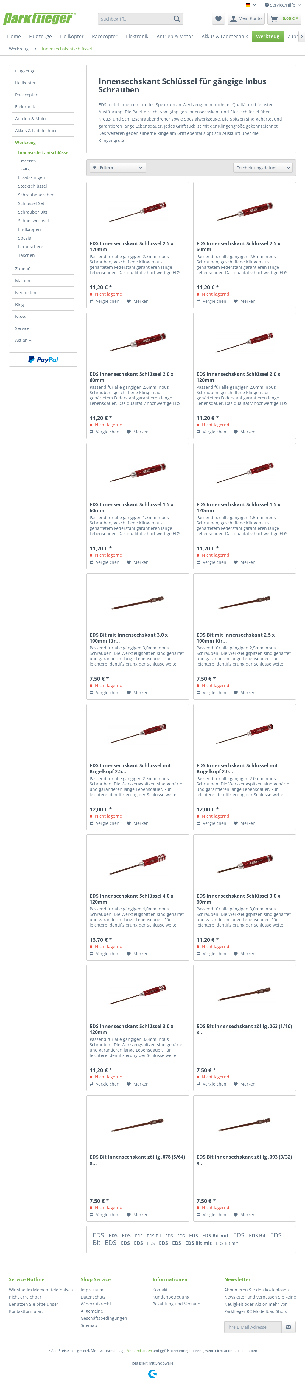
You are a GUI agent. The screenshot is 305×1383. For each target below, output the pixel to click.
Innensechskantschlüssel (43, 152)
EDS (99, 1235)
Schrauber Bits (33, 212)
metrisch (28, 160)
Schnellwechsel (33, 220)
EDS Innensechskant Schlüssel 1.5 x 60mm (131, 507)
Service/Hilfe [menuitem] (280, 5)
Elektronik (25, 106)
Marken (22, 280)
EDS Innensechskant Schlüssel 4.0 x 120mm (131, 899)
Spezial (25, 238)
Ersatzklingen (31, 177)
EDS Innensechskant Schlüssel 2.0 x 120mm (238, 377)
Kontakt (160, 1290)
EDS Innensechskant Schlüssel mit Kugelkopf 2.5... (130, 768)
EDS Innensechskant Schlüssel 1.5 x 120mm (238, 507)
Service (22, 328)
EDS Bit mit (216, 1235)
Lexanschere (30, 246)
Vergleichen (104, 301)
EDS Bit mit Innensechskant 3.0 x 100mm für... (129, 638)
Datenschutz (93, 1297)
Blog (19, 304)
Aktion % (23, 340)
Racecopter (26, 95)
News (20, 316)
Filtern (103, 167)
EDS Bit (154, 1236)
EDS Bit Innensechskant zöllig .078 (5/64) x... (137, 1160)
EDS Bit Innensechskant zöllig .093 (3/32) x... (244, 1160)
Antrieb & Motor (31, 118)
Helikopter (25, 83)
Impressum (92, 1290)
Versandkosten (139, 1350)
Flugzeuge (25, 71)
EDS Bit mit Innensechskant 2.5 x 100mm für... (236, 638)
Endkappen (29, 229)
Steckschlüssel (32, 186)
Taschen (26, 255)
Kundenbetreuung (170, 1297)
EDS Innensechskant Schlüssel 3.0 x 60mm (238, 899)
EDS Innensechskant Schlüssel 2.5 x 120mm (131, 246)
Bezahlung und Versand (176, 1304)
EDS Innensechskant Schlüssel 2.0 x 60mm (131, 377)
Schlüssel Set (31, 203)
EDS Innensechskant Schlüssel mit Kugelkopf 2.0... (237, 768)
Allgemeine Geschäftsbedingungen (104, 1314)
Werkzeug (25, 142)
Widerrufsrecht (96, 1304)
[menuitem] (140, 19)
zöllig (25, 169)
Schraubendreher (36, 194)
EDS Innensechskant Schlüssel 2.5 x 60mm (238, 246)
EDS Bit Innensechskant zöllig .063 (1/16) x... (244, 1029)
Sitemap (89, 1325)
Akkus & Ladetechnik (35, 130)
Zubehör (23, 268)
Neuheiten (25, 292)
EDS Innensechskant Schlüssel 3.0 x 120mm (131, 1029)
